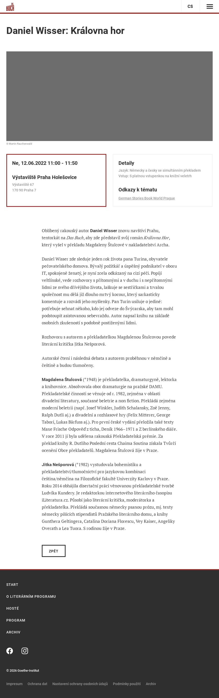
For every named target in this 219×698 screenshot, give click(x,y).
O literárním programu (31, 596)
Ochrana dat (37, 684)
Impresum (14, 684)
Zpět (53, 551)
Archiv (13, 632)
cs (190, 6)
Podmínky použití (127, 684)
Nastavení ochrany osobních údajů (80, 684)
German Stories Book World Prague (146, 198)
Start (12, 585)
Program (15, 620)
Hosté (12, 608)
